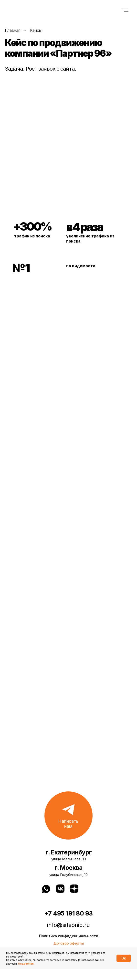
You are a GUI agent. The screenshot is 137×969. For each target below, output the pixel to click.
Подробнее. (26, 963)
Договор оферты (68, 943)
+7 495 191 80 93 (68, 913)
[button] (68, 815)
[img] (90, 888)
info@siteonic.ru (68, 925)
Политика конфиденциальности (68, 936)
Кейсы (36, 30)
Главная (12, 30)
